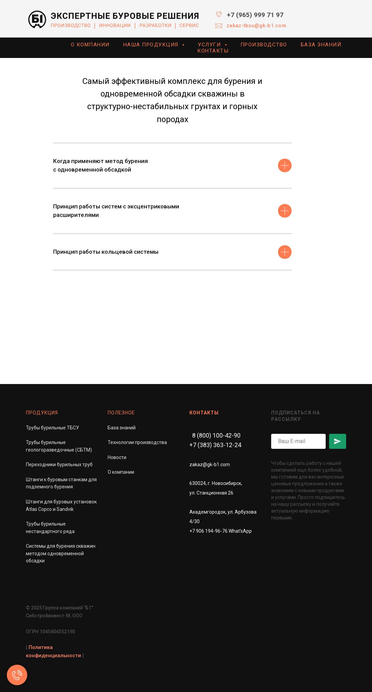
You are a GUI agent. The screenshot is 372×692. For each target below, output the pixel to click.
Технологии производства (137, 442)
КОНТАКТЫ (213, 51)
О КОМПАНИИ (90, 45)
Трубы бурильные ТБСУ (52, 427)
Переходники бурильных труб (59, 465)
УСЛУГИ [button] (210, 45)
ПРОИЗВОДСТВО (264, 45)
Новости (117, 457)
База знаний (122, 427)
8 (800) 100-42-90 (216, 435)
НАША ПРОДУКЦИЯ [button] (152, 45)
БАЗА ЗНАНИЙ (321, 45)
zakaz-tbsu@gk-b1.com (256, 26)
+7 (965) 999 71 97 (255, 15)
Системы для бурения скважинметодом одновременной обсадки (60, 553)
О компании (121, 472)
